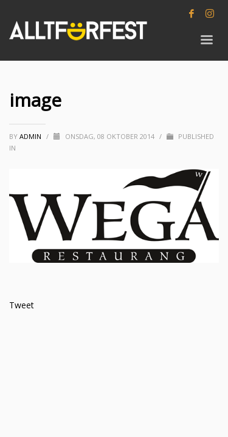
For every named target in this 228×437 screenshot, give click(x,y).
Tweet (21, 305)
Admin (31, 136)
